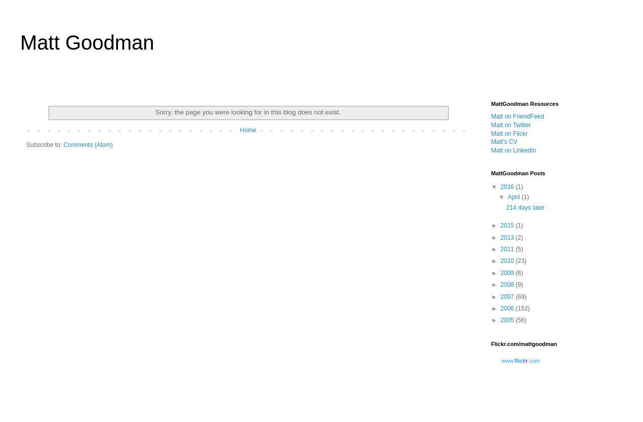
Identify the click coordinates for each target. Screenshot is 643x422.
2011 (508, 249)
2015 (508, 225)
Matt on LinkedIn (513, 150)
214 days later (525, 207)
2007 (508, 296)
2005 (508, 320)
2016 (508, 186)
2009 (508, 273)
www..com (520, 361)
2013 (508, 237)
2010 (508, 260)
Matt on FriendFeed (517, 116)
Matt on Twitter (511, 125)
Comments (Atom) (87, 144)
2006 (508, 308)
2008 (508, 284)
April (514, 197)
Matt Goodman (87, 42)
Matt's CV (504, 141)
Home (248, 130)
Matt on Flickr (509, 133)
